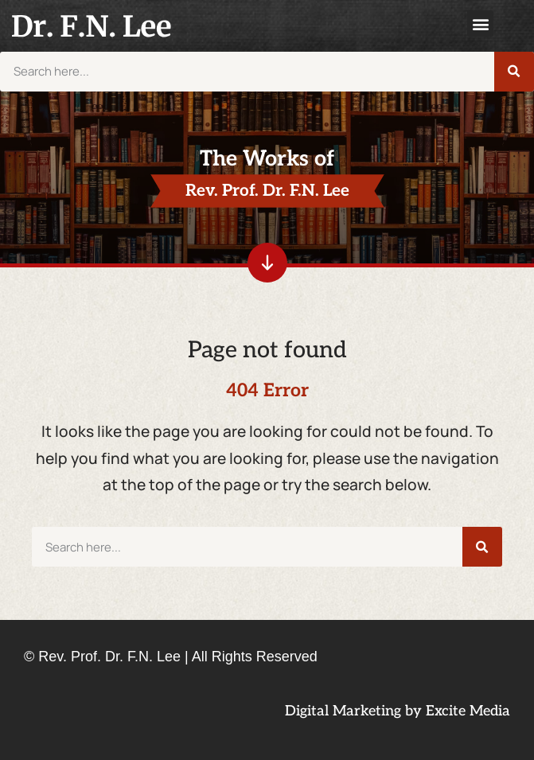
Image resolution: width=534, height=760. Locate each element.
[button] (480, 23)
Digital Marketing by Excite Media (397, 711)
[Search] (514, 72)
